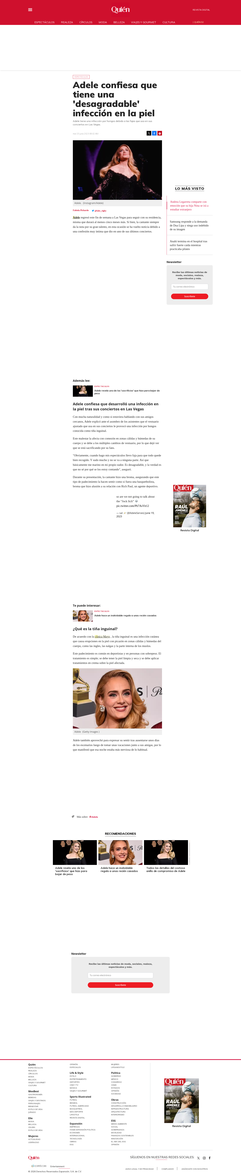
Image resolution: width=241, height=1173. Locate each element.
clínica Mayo (102, 636)
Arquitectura (118, 1112)
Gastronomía (35, 1094)
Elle (30, 1118)
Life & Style (76, 1073)
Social (114, 1127)
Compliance (168, 1169)
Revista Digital (201, 9)
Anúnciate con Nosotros (195, 1169)
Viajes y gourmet (143, 22)
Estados (115, 1088)
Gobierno (116, 1076)
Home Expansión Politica (82, 1130)
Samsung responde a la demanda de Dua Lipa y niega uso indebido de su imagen (189, 225)
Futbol (73, 1100)
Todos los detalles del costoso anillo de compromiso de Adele (165, 869)
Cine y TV (74, 1085)
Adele (76, 217)
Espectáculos (44, 22)
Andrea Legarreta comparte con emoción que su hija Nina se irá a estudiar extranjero (189, 205)
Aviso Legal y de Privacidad (139, 1169)
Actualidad (34, 1139)
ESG (71, 1144)
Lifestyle (74, 1114)
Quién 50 (198, 22)
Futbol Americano (79, 1106)
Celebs (31, 1127)
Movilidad (116, 1132)
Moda (103, 22)
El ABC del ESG (118, 1141)
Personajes (34, 1103)
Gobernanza (117, 1130)
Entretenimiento (78, 1079)
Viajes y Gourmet (36, 1082)
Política (115, 1073)
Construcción (118, 1103)
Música (73, 1088)
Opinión (74, 1064)
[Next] (189, 851)
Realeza (67, 22)
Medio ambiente (119, 1124)
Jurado (32, 1112)
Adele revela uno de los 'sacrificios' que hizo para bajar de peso (127, 392)
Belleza (119, 22)
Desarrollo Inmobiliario (124, 1106)
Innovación (117, 1138)
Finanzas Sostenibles (122, 1135)
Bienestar (33, 1106)
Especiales (75, 1067)
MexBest (33, 1091)
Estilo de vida (35, 1130)
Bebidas (32, 1097)
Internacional (77, 1135)
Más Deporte (76, 1112)
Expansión (76, 1123)
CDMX (114, 1085)
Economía (75, 1132)
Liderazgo (33, 1142)
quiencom (206, 1157)
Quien (198, 1158)
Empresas (75, 1127)
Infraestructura (120, 1109)
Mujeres (33, 1136)
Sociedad (116, 1094)
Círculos (85, 22)
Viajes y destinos (37, 1100)
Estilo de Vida (35, 1109)
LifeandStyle (117, 1067)
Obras (73, 1141)
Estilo (73, 1076)
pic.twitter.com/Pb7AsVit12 (132, 505)
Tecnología (76, 1138)
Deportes (75, 1082)
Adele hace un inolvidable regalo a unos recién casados (125, 615)
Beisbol (74, 1103)
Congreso (116, 1082)
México (114, 1079)
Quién (32, 1064)
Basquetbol (76, 1109)
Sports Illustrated (80, 1096)
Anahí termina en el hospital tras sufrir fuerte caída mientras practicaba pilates (188, 245)
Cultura (169, 22)
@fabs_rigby (101, 211)
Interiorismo (117, 1114)
